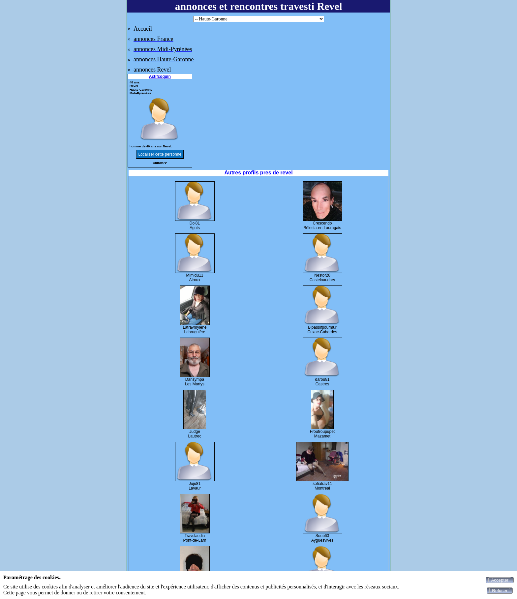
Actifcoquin (160, 76)
